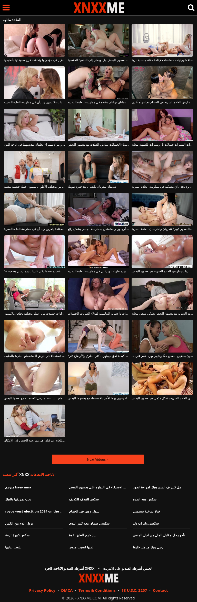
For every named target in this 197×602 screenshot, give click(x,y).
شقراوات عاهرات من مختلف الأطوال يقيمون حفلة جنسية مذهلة (34, 187)
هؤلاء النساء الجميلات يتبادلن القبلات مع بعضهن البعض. (98, 145)
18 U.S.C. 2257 (134, 590)
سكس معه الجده (144, 499)
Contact (160, 590)
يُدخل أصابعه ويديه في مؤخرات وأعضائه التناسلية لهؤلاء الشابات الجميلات (98, 314)
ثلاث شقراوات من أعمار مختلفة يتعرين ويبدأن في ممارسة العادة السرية (34, 229)
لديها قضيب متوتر (81, 547)
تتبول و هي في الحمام (84, 511)
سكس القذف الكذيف (84, 499)
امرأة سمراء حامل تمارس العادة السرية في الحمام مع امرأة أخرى (162, 102)
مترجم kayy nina (18, 487)
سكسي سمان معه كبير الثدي (89, 523)
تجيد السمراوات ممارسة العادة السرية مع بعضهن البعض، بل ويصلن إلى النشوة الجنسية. (98, 60)
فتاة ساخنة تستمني (146, 511)
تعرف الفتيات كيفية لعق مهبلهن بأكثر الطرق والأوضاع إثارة (98, 356)
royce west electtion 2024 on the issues (37, 511)
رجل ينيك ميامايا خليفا (148, 547)
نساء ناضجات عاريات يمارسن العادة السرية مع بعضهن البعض (162, 271)
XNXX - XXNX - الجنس (98, 8)
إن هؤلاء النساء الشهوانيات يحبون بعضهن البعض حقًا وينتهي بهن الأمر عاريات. (162, 356)
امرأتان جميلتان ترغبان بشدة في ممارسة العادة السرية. (98, 102)
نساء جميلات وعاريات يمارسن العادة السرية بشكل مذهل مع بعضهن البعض (162, 398)
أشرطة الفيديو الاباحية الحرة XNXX (69, 568)
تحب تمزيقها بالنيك (18, 499)
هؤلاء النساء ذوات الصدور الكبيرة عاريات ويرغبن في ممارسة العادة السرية (98, 271)
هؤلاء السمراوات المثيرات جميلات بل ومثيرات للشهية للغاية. (162, 145)
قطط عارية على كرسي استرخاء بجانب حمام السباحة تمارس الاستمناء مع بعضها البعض (34, 398)
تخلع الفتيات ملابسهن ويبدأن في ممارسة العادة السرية (34, 102)
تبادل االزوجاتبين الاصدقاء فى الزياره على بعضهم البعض (107, 487)
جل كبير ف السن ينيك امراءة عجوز (157, 487)
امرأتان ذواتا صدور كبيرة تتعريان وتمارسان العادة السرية (162, 229)
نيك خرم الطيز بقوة (82, 535)
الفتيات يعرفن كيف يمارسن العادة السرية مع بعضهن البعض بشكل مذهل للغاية (162, 314)
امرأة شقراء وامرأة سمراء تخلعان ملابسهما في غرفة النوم (34, 145)
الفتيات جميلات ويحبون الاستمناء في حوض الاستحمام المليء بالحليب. (34, 356)
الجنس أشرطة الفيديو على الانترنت (128, 568)
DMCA (67, 590)
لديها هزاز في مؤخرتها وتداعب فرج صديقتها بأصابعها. (34, 60)
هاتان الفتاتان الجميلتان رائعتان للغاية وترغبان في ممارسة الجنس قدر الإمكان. (34, 440)
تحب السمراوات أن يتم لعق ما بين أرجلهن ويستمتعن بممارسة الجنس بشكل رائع (98, 229)
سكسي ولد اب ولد (146, 523)
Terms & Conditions (97, 590)
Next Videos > (97, 459)
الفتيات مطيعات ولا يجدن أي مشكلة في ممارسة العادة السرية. (162, 187)
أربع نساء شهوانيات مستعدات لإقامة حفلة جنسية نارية (162, 60)
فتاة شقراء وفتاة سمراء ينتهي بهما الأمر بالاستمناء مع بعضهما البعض (98, 398)
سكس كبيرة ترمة (17, 535)
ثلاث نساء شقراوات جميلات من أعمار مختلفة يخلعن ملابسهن (34, 314)
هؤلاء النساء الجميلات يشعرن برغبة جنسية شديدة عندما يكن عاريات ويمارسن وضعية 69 (34, 271)
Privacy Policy (42, 590)
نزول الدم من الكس (19, 523)
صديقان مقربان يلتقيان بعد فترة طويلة (92, 187)
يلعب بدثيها (12, 547)
